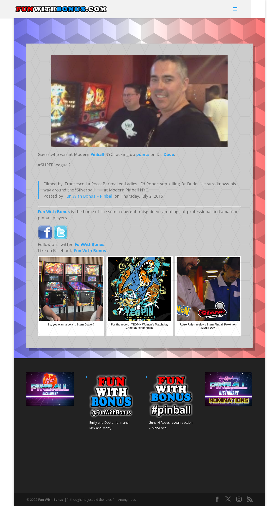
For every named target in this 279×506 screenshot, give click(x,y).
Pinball (97, 154)
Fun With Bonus (54, 211)
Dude (168, 154)
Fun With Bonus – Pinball (88, 196)
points (142, 154)
